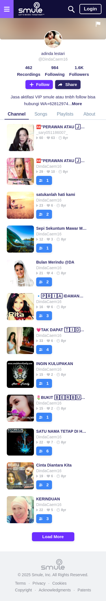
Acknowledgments (55, 590)
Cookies (59, 583)
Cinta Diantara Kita (54, 465)
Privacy (39, 583)
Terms (20, 583)
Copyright (23, 590)
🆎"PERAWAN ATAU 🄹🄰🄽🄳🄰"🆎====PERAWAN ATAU (62, 127)
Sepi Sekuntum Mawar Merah (62, 228)
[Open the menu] (7, 9)
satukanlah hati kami (55, 194)
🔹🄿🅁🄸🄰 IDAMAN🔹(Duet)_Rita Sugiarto (62, 296)
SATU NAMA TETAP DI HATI (62, 431)
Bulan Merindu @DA (55, 262)
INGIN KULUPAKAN (54, 363)
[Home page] (31, 9)
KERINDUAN (48, 499)
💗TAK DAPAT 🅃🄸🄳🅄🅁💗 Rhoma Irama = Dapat (62, 330)
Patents (84, 590)
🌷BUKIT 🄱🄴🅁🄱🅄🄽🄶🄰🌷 (62, 397)
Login (90, 9)
